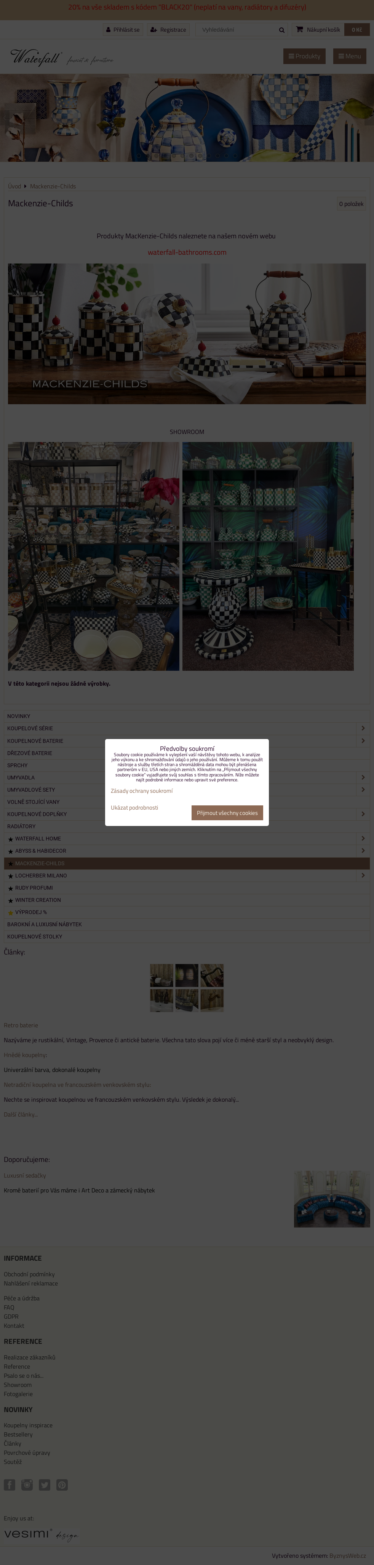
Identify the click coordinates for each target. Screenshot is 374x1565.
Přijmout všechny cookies (227, 812)
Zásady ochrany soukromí (142, 790)
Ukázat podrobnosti (134, 808)
